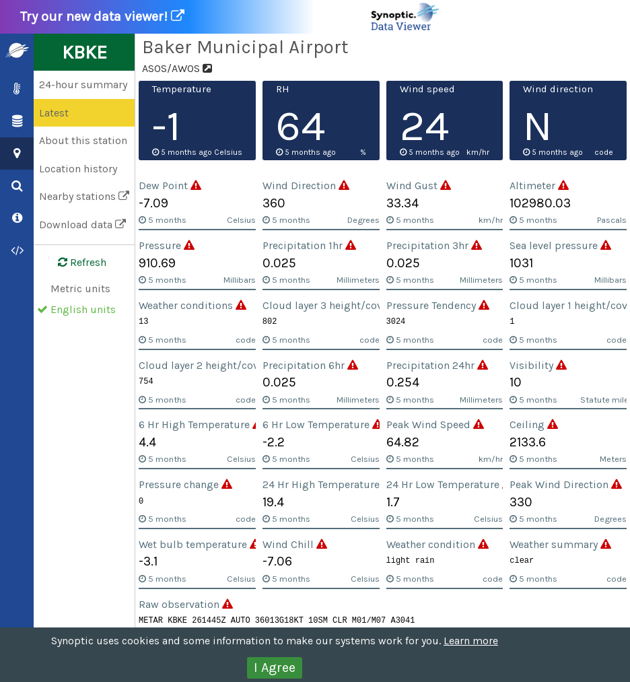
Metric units (80, 288)
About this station (83, 140)
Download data (82, 224)
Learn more (471, 640)
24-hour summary (83, 84)
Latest (54, 112)
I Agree (274, 667)
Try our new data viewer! (230, 17)
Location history (78, 168)
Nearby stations (84, 196)
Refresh (74, 262)
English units (83, 309)
